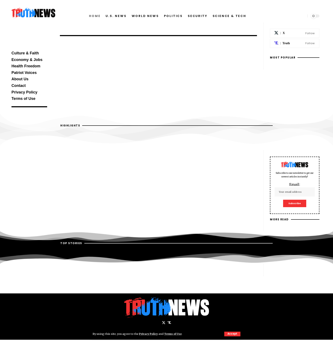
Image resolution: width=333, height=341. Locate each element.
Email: (295, 189)
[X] (294, 33)
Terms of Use (174, 333)
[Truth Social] (294, 43)
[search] (302, 16)
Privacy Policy (149, 333)
